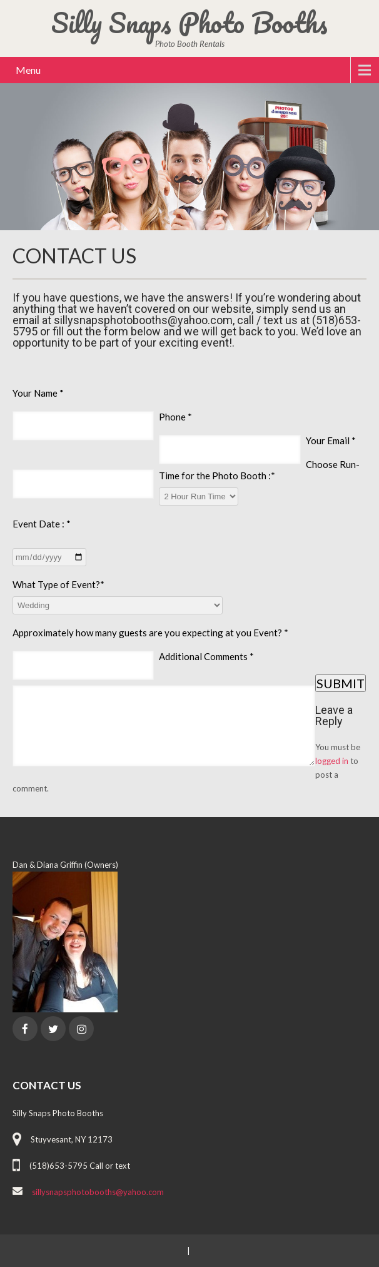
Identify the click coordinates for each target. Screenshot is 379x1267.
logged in (331, 761)
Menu (28, 70)
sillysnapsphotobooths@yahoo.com (98, 1192)
